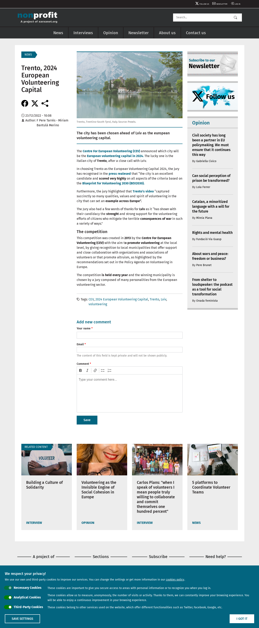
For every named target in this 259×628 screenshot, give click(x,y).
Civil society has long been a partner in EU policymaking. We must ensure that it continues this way (212, 145)
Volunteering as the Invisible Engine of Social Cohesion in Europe (100, 490)
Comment (83, 364)
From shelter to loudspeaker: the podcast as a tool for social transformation (210, 291)
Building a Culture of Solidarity (45, 485)
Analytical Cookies (27, 597)
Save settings (22, 619)
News (58, 32)
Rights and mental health (207, 235)
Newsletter (219, 4)
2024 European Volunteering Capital (121, 299)
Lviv (163, 299)
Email (80, 344)
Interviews (83, 32)
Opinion (110, 32)
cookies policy (175, 579)
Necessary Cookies (27, 588)
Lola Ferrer (203, 187)
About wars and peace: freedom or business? (211, 261)
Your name (84, 328)
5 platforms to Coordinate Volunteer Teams (212, 487)
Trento (154, 299)
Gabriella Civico (206, 161)
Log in (236, 4)
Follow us (199, 4)
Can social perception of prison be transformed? (212, 178)
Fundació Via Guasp (208, 244)
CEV (91, 299)
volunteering (98, 304)
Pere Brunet (204, 269)
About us (167, 32)
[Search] (207, 17)
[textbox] (130, 393)
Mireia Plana (204, 218)
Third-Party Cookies (28, 607)
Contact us (196, 32)
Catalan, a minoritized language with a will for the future (211, 207)
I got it (241, 619)
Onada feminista (207, 305)
